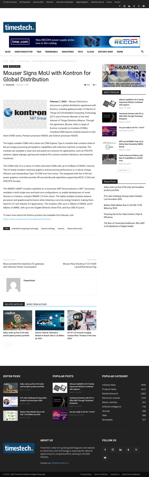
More (120, 51)
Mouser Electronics (75, 228)
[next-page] (9, 344)
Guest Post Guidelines (131, 474)
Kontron (61, 228)
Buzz (7, 51)
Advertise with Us (97, 2)
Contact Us (115, 474)
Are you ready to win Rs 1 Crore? (131, 128)
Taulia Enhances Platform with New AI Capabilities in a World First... (131, 158)
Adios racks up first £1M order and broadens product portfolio (124, 188)
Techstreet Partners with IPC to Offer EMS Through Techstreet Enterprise (131, 116)
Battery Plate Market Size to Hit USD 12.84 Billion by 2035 (123, 206)
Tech (80, 51)
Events (109, 2)
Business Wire (38, 2)
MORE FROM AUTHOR (36, 304)
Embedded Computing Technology (25, 228)
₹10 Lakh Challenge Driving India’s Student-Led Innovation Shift (123, 197)
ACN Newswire (24, 2)
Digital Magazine (82, 2)
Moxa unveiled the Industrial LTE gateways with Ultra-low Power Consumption (23, 265)
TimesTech (10, 85)
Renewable (51, 51)
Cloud (90, 51)
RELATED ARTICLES (14, 304)
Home (5, 61)
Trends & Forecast (10, 2)
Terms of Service (101, 474)
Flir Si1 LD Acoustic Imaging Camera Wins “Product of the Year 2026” (81, 336)
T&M (39, 51)
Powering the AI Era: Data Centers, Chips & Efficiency (123, 215)
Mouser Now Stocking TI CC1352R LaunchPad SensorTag (79, 265)
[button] (142, 52)
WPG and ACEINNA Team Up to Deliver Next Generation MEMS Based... (131, 144)
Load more (124, 170)
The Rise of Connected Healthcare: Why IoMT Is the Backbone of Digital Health (124, 224)
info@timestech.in (60, 463)
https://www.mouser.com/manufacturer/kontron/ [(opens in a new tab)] (27, 219)
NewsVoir (49, 2)
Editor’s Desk (105, 51)
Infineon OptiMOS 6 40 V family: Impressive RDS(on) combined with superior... (131, 102)
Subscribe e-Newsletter (64, 2)
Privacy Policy (86, 474)
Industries (68, 51)
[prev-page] (5, 344)
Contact (117, 2)
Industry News (23, 61)
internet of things (48, 228)
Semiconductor (23, 51)
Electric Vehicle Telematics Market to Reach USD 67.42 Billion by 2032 (49, 336)
